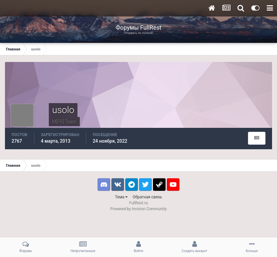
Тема (121, 197)
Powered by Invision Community (138, 209)
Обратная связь (147, 197)
